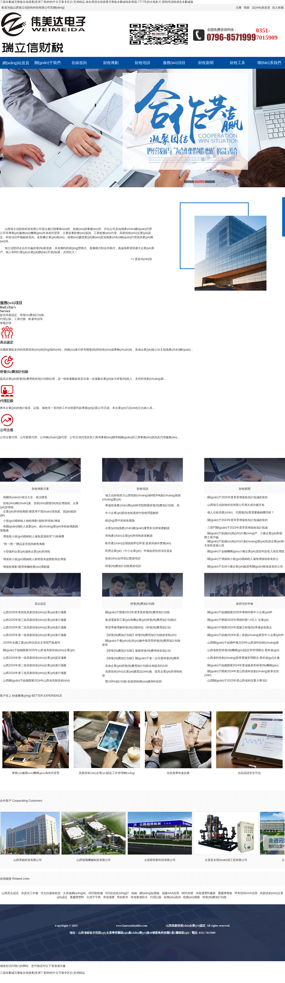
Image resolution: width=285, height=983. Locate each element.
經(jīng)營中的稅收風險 (119, 520)
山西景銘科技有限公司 (30, 860)
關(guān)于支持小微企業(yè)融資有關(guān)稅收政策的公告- (245, 566)
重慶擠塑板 (225, 893)
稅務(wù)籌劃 (191, 897)
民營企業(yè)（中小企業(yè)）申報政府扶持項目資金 (138, 551)
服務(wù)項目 (174, 63)
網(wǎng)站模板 (149, 893)
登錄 (246, 7)
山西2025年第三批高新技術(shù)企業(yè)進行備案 (34, 620)
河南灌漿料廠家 (206, 893)
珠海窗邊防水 (139, 897)
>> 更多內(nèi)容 (141, 259)
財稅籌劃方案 (40, 488)
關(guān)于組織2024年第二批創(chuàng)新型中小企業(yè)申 (245, 635)
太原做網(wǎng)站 (74, 893)
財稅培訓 (142, 63)
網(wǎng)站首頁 (15, 63)
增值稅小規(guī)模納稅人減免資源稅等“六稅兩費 (33, 536)
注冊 (239, 7)
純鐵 (134, 893)
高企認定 (40, 603)
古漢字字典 (93, 897)
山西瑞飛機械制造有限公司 (96, 860)
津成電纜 (108, 897)
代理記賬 (156, 897)
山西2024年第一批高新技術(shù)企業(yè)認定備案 (34, 657)
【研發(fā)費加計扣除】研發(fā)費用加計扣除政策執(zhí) (140, 635)
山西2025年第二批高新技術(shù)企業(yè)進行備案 (34, 627)
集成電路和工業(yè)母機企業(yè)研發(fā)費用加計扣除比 (140, 620)
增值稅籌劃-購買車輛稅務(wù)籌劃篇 (26, 566)
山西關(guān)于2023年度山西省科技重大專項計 (237, 680)
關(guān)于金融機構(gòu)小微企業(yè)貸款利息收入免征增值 (245, 551)
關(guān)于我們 (47, 63)
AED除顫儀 (95, 893)
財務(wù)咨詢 (172, 897)
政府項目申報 (244, 603)
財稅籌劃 (111, 63)
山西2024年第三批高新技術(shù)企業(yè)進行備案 (34, 673)
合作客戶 (5, 800)
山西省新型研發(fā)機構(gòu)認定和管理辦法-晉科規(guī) (243, 650)
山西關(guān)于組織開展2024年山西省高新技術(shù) (36, 680)
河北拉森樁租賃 (51, 893)
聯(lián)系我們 (269, 63)
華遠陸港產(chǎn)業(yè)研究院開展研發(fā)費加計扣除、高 (142, 505)
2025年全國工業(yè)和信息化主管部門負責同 (31, 642)
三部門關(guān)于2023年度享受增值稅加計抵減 (237, 527)
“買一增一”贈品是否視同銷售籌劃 (24, 544)
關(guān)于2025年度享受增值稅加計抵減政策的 (237, 497)
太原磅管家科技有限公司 (162, 860)
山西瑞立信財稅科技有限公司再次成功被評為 (235, 505)
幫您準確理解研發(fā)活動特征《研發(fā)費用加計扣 (138, 627)
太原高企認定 (156, 925)
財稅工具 (237, 63)
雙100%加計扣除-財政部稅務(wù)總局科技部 (133, 681)
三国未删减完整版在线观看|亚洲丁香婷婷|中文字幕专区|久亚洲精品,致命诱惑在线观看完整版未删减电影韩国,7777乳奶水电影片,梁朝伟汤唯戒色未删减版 (96, 2)
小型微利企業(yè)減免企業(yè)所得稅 (26, 551)
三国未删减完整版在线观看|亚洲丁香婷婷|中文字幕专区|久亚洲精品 (42, 972)
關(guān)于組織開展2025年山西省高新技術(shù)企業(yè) (39, 650)
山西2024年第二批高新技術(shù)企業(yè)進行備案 (34, 665)
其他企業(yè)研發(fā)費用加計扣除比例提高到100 (136, 666)
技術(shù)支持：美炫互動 (128, 940)
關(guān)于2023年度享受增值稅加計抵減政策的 (237, 520)
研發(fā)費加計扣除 (142, 603)
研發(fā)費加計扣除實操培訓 (123, 566)
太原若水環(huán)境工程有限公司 (228, 860)
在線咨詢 (79, 63)
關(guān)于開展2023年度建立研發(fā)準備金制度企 (239, 627)
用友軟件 (122, 897)
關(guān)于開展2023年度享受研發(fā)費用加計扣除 (137, 612)
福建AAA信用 (170, 893)
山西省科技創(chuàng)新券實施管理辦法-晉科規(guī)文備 (243, 657)
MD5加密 (187, 893)
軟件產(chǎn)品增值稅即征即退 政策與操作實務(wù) (138, 543)
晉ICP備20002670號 (159, 940)
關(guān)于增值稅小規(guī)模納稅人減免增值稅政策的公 (242, 559)
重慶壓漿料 (77, 897)
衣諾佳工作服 (29, 893)
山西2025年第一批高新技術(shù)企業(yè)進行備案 (34, 635)
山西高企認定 (10, 893)
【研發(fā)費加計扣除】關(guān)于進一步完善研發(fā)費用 (142, 658)
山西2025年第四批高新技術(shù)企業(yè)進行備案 (34, 612)
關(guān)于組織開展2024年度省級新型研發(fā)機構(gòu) (242, 665)
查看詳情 (5, 323)
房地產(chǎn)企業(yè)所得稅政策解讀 (128, 535)
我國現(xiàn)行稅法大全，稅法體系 (25, 497)
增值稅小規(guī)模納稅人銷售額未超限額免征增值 (34, 559)
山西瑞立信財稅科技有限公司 (23, 229)
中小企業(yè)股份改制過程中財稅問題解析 (132, 513)
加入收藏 (278, 7)
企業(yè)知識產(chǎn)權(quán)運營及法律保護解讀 (137, 528)
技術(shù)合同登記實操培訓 (122, 558)
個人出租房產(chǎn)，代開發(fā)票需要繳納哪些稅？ (240, 512)
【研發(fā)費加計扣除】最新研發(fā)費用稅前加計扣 (138, 650)
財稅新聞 (206, 63)
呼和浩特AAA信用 (246, 893)
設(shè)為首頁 (261, 7)
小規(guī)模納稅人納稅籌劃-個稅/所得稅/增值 (31, 520)
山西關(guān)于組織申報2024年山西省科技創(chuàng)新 (243, 642)
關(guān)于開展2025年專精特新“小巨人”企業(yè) (238, 620)
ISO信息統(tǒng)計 (117, 893)
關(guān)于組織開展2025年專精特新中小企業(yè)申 (239, 612)
